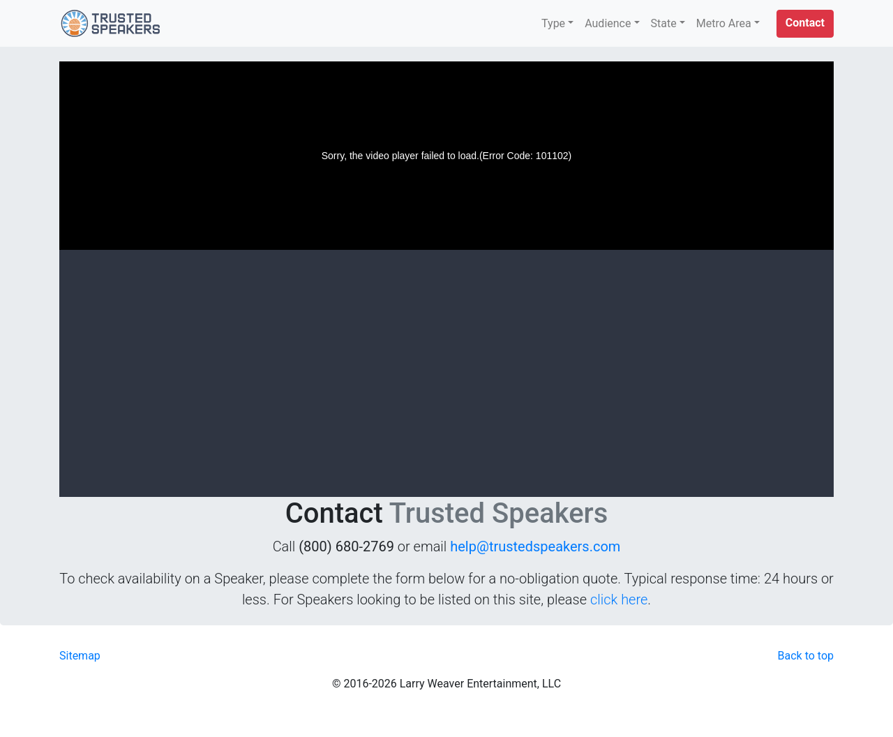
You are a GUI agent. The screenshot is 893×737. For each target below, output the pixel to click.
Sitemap (79, 655)
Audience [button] (608, 23)
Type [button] (553, 23)
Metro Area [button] (723, 23)
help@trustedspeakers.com (535, 546)
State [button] (664, 23)
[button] (805, 24)
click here (618, 599)
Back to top (806, 655)
